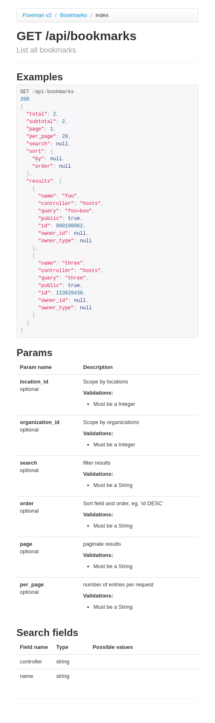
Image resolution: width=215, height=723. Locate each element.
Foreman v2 (37, 15)
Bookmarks (74, 15)
